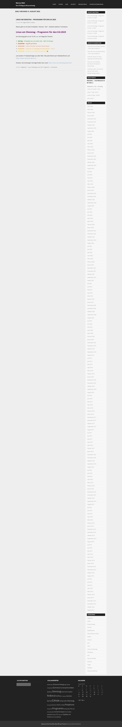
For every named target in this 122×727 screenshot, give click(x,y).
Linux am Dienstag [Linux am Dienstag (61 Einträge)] (66, 701)
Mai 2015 (89, 513)
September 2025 (91, 128)
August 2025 (90, 131)
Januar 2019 (90, 377)
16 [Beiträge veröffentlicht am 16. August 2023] (86, 692)
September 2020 (91, 314)
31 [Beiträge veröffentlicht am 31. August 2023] (90, 696)
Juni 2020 (89, 324)
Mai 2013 (89, 585)
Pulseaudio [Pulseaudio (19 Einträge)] (67, 709)
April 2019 (90, 367)
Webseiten (90, 86)
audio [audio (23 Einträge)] (48, 684)
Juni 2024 (89, 174)
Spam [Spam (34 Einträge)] (63, 712)
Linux (54, 4)
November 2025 (91, 122)
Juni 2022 (89, 249)
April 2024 (90, 181)
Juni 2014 (89, 548)
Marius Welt (20, 3)
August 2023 (90, 206)
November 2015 (91, 495)
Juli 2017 (89, 433)
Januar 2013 (90, 597)
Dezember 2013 (91, 566)
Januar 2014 (90, 563)
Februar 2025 (91, 150)
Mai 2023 (89, 215)
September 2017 (91, 426)
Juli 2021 (89, 283)
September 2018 (91, 389)
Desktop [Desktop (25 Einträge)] (49, 692)
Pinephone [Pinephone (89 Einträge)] (69, 704)
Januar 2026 (90, 115)
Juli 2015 (89, 507)
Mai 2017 (89, 439)
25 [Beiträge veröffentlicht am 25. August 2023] (94, 694)
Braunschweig (82, 4)
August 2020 (90, 318)
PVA (88, 655)
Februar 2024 (91, 187)
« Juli (79, 700)
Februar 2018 (91, 411)
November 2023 (91, 196)
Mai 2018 (89, 402)
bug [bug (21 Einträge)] (65, 684)
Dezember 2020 (91, 305)
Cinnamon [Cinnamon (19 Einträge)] (50, 688)
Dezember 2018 (91, 380)
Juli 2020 (89, 321)
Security (73, 4)
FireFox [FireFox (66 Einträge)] (58, 696)
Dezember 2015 (91, 492)
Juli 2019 (89, 358)
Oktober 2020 (91, 311)
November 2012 (91, 604)
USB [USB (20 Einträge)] (69, 714)
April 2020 (90, 330)
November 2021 (91, 271)
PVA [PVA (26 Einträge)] (71, 709)
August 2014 (90, 541)
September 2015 (91, 501)
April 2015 (90, 517)
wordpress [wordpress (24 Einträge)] (58, 717)
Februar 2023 (91, 224)
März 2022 (90, 258)
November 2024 (91, 159)
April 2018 (90, 405)
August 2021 (90, 280)
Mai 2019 (89, 364)
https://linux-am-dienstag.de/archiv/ (60, 63)
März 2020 (90, 333)
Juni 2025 (89, 137)
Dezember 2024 (91, 156)
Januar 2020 (90, 339)
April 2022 (90, 255)
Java (66, 4)
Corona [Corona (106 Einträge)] (56, 687)
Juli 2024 (89, 171)
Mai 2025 (89, 140)
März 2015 (90, 520)
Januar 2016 (90, 489)
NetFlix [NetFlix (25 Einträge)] (59, 705)
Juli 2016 (89, 470)
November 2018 (91, 383)
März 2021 (90, 296)
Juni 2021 (89, 286)
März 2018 (90, 408)
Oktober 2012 (91, 607)
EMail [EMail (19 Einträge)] (62, 692)
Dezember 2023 (91, 193)
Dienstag (34, 67)
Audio (88, 621)
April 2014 (90, 554)
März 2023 (90, 221)
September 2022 (91, 240)
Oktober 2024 (91, 162)
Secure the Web (91, 658)
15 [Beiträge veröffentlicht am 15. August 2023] (82, 692)
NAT (42, 67)
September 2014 (91, 538)
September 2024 (91, 165)
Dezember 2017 (91, 417)
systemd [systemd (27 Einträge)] (49, 714)
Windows (89, 668)
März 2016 (90, 482)
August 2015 (90, 504)
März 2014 (90, 557)
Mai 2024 (89, 178)
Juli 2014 (89, 545)
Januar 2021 (90, 302)
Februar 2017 (91, 448)
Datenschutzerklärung (96, 4)
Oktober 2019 (91, 349)
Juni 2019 (89, 361)
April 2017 (90, 442)
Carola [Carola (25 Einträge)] (68, 684)
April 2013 (90, 588)
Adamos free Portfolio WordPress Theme (53, 724)
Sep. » (83, 700)
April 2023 (90, 218)
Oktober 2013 (91, 572)
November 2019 (91, 346)
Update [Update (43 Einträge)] (65, 714)
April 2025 (90, 143)
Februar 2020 (91, 336)
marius (33, 22)
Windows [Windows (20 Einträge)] (49, 717)
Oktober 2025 (91, 125)
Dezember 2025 (91, 119)
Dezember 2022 (91, 230)
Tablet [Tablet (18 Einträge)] (54, 714)
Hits (95, 86)
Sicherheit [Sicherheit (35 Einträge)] (57, 712)
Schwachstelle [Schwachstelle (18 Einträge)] (50, 712)
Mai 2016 (89, 476)
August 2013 (90, 576)
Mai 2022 (89, 252)
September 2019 (91, 352)
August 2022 (90, 243)
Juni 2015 (89, 510)
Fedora (61, 4)
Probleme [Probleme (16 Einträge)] (49, 709)
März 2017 (90, 445)
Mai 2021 (89, 290)
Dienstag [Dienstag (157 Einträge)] (56, 691)
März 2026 (90, 109)
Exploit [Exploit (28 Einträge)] (70, 692)
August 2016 (90, 467)
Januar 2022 (90, 265)
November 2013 (91, 569)
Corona (89, 627)
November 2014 (91, 532)
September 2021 (91, 277)
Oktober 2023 (91, 199)
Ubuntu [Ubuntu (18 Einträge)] (60, 714)
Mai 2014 (89, 551)
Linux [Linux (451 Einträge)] (55, 700)
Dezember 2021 (91, 268)
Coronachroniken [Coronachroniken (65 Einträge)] (67, 688)
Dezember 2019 (91, 342)
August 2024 (90, 168)
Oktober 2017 (91, 423)
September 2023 (91, 203)
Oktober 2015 (91, 498)
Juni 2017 (89, 436)
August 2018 (90, 392)
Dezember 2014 (91, 529)
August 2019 (90, 355)
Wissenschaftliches (92, 671)
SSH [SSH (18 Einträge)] (66, 712)
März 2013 (90, 591)
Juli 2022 (89, 246)
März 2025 (90, 146)
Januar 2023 (90, 227)
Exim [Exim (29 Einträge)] (66, 692)
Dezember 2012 (91, 601)
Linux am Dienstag (92, 649)
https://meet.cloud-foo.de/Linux (26, 58)
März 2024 (90, 184)
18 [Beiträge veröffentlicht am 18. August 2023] (94, 692)
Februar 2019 (91, 373)
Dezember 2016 (91, 454)
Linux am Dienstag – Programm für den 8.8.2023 (36, 20)
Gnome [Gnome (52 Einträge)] (69, 696)
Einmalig (100, 86)
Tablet (89, 664)
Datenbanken (91, 630)
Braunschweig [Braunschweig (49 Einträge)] (58, 684)
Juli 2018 (89, 395)
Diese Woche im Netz (93, 633)
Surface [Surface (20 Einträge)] (69, 712)
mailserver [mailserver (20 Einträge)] (53, 705)
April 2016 (90, 479)
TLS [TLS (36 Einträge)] (57, 714)
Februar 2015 (91, 523)
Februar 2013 (91, 594)
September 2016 (91, 464)
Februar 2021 (91, 299)
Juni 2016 (89, 473)
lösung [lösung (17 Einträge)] (48, 705)
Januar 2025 (90, 153)
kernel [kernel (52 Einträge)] (49, 701)
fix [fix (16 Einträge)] (61, 696)
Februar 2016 (91, 485)
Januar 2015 (90, 526)
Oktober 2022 (91, 237)
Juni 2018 (89, 398)
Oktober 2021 (91, 274)
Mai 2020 (89, 327)
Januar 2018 (90, 414)
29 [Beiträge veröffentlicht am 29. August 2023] (82, 696)
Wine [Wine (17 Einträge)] (53, 717)
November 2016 (91, 457)
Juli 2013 (89, 579)
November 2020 (91, 308)
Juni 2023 (89, 212)
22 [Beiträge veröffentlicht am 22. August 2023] (82, 694)
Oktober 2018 (91, 386)
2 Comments (53, 67)
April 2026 (90, 106)
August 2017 (90, 429)
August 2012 (90, 610)
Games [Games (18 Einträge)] (64, 696)
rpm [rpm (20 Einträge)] (73, 709)
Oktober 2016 (91, 461)
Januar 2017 (90, 451)
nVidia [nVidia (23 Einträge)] (63, 705)
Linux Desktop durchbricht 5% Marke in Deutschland (93, 64)
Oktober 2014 (91, 535)
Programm (46, 67)
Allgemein (23, 67)
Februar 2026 (91, 112)
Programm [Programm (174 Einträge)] (57, 708)
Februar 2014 (91, 560)
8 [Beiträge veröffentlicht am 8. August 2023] (82, 690)
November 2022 (91, 234)
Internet (89, 640)
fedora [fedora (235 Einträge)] (51, 695)
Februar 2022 (91, 262)
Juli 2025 (89, 134)
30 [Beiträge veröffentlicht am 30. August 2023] (86, 696)
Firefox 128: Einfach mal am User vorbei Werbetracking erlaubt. (95, 71)
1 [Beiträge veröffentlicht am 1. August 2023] (82, 688)
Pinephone (90, 652)
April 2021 (90, 293)
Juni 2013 (89, 582)
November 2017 (91, 420)
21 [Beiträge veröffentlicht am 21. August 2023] (79, 694)
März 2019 (90, 370)
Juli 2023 (89, 209)
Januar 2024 (90, 190)
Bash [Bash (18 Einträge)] (52, 684)
